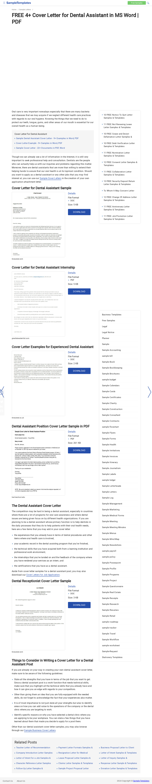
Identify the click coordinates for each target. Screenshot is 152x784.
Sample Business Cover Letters (40, 730)
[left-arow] (2, 392)
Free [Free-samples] (136, 3)
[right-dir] (149, 392)
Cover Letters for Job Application (43, 575)
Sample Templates (141, 781)
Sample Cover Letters (50, 178)
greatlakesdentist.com (20, 338)
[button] (148, 2)
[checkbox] (4, 2)
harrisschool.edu (18, 497)
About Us (21, 781)
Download (79, 212)
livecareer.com (17, 259)
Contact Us (8, 781)
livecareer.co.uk (18, 418)
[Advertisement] (76, 46)
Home (14, 10)
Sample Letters (25, 10)
